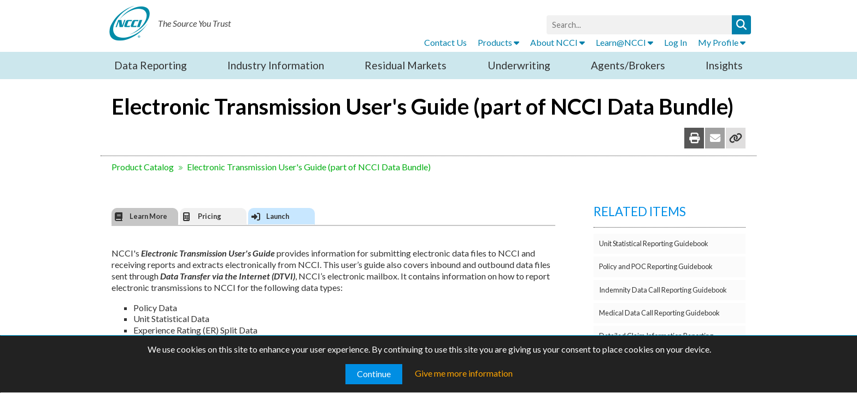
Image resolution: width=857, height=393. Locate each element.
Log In (675, 42)
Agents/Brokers (628, 65)
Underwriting (519, 65)
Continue (374, 373)
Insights (724, 65)
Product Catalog (142, 167)
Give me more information (464, 373)
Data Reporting (150, 65)
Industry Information (275, 65)
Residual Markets (406, 65)
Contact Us (445, 42)
